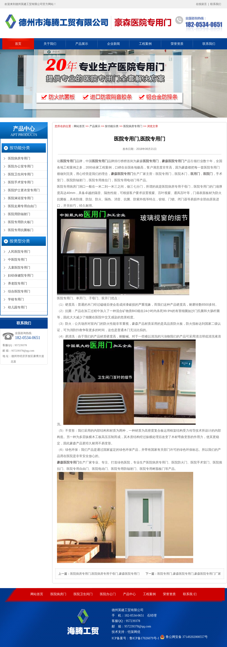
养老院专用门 (17, 283)
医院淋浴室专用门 (20, 198)
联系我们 (215, 4)
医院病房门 (58, 594)
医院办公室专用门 (20, 166)
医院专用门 (68, 161)
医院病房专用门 (132, 126)
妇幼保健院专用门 (20, 275)
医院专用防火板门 (20, 222)
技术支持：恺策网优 (126, 632)
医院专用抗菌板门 (20, 230)
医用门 (195, 174)
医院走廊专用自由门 (22, 206)
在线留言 (201, 4)
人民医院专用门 (19, 251)
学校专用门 (16, 299)
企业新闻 (113, 43)
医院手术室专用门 (20, 182)
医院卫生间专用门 (20, 174)
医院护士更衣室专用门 (24, 190)
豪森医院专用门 (173, 161)
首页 (18, 43)
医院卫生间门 (83, 594)
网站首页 (79, 126)
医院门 (208, 174)
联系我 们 (190, 594)
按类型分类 (20, 241)
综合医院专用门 (19, 291)
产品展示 (81, 43)
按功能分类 (111, 126)
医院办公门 (108, 594)
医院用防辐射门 (19, 214)
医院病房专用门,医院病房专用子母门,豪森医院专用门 (105, 573)
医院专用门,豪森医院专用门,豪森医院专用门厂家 (189, 573)
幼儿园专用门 (17, 307)
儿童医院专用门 (19, 267)
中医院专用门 (17, 259)
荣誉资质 (177, 43)
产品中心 (24, 131)
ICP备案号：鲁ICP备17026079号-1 (135, 638)
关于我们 (50, 43)
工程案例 (145, 43)
